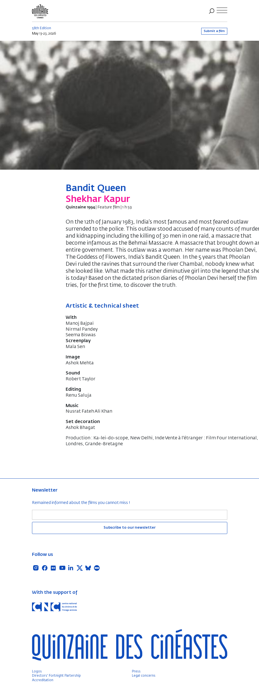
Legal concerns (143, 676)
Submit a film (214, 31)
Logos (37, 671)
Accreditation (42, 680)
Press (136, 671)
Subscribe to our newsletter (129, 527)
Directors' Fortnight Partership (56, 676)
